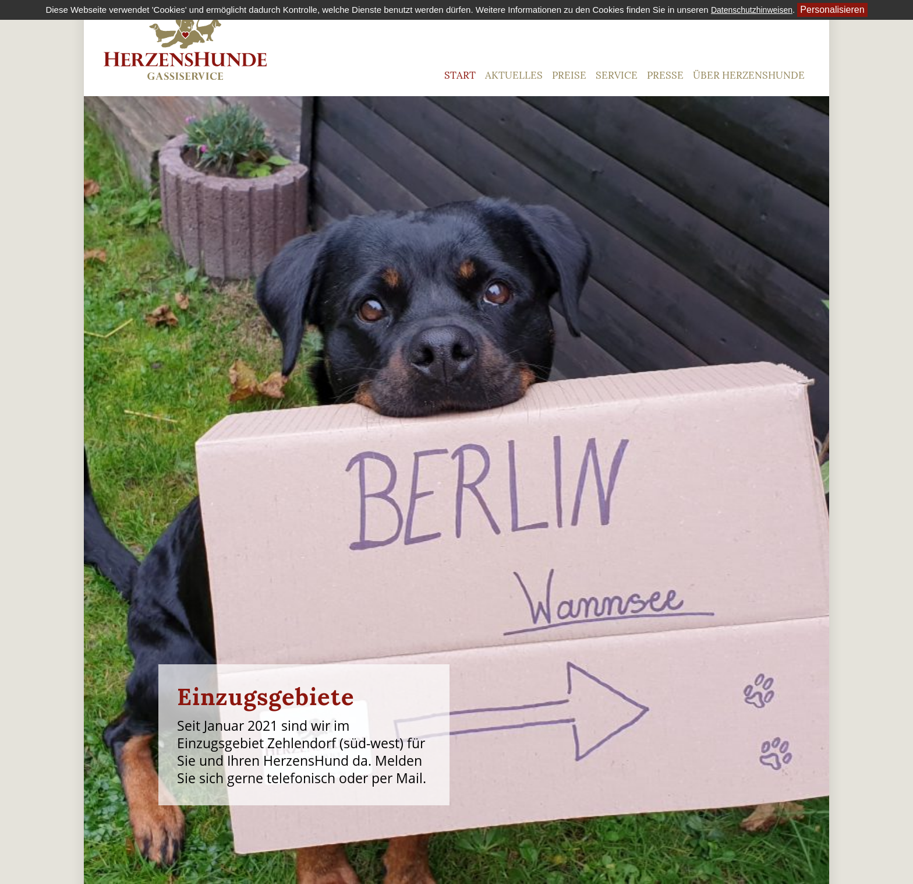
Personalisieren (832, 10)
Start (460, 75)
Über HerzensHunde (749, 75)
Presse (665, 75)
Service (617, 75)
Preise (569, 75)
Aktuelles (514, 75)
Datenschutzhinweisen (751, 10)
